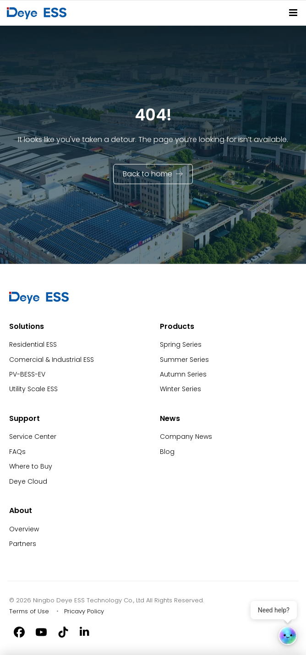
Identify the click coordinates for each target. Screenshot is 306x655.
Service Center (32, 436)
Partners (22, 543)
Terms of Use (29, 611)
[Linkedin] (85, 631)
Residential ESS (33, 344)
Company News (186, 436)
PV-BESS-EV (27, 374)
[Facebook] (19, 631)
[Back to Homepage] (38, 13)
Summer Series (184, 359)
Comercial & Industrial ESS (51, 359)
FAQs (17, 451)
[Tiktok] (63, 631)
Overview (24, 529)
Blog (167, 451)
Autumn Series (183, 374)
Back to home (147, 174)
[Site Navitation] (293, 12)
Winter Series (180, 388)
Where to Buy (30, 466)
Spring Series (181, 344)
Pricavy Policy (84, 611)
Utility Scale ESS (33, 388)
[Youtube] (41, 631)
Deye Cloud (28, 481)
